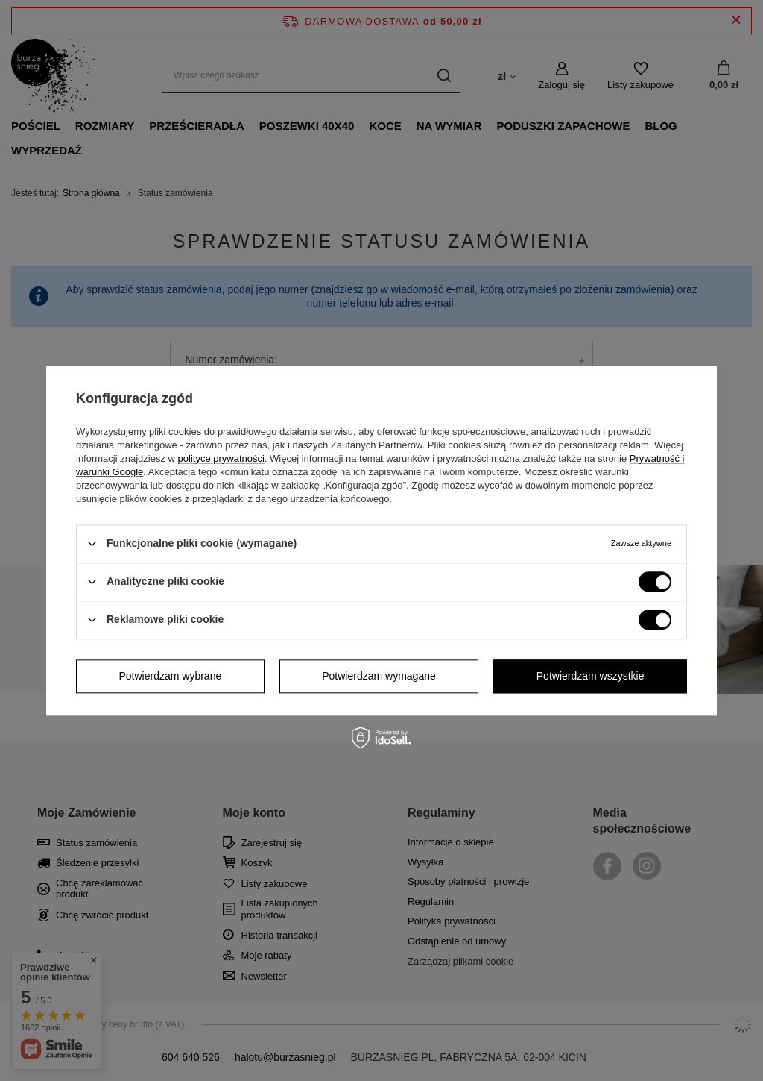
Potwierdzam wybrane (170, 676)
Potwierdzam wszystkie (590, 676)
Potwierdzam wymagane (379, 676)
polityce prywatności (221, 458)
